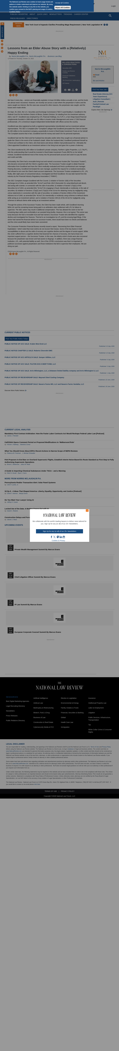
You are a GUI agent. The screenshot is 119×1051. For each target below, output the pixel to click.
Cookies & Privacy (58, 541)
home (64, 537)
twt (54, 536)
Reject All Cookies (62, 7)
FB (51, 537)
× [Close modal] (87, 510)
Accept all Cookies (62, 3)
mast (58, 537)
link (61, 537)
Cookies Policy (14, 12)
